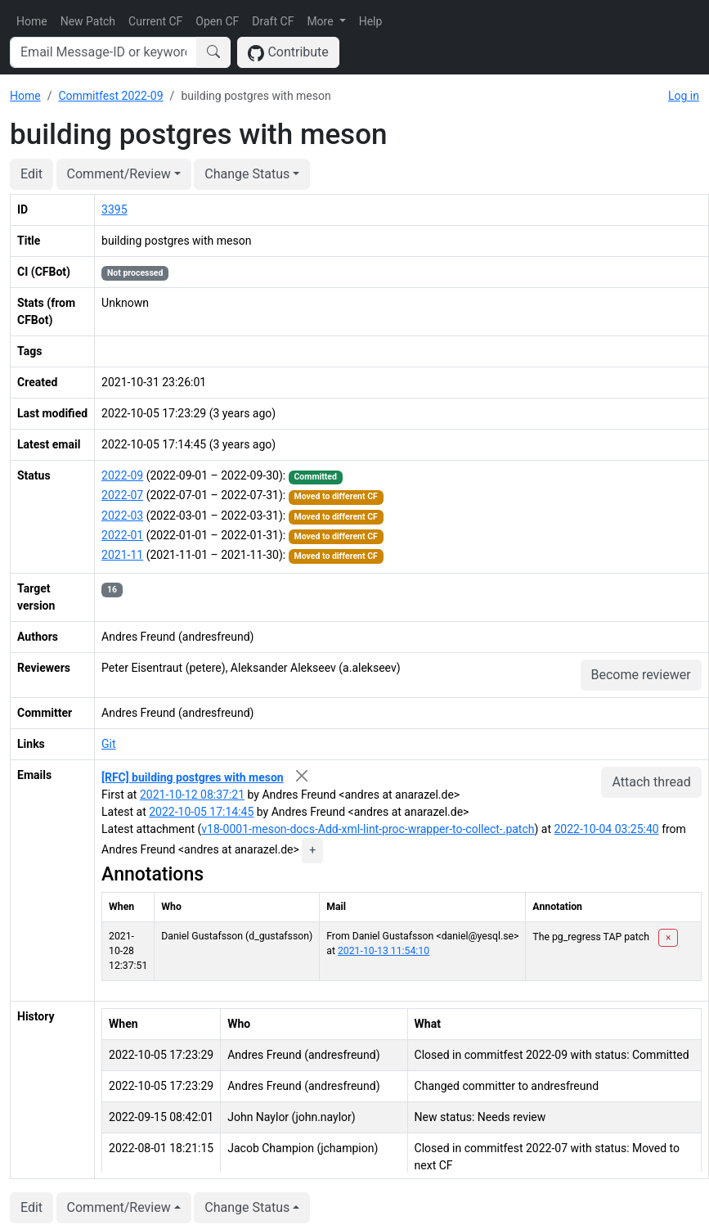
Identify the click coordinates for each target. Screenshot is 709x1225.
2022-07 (122, 495)
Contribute (288, 52)
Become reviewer (641, 674)
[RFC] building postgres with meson (192, 777)
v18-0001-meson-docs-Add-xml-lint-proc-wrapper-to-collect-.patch (367, 828)
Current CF (155, 21)
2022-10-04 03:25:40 (606, 828)
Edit (31, 174)
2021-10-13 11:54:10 (383, 951)
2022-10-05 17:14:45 (201, 811)
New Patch (88, 21)
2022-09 (122, 475)
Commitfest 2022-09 (110, 95)
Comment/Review (119, 174)
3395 (114, 209)
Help (371, 21)
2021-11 (122, 554)
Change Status (246, 174)
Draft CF (273, 21)
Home (31, 21)
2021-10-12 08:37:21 (192, 794)
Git (108, 743)
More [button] (321, 21)
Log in (683, 95)
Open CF (217, 21)
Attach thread (651, 782)
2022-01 (122, 535)
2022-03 (122, 515)
